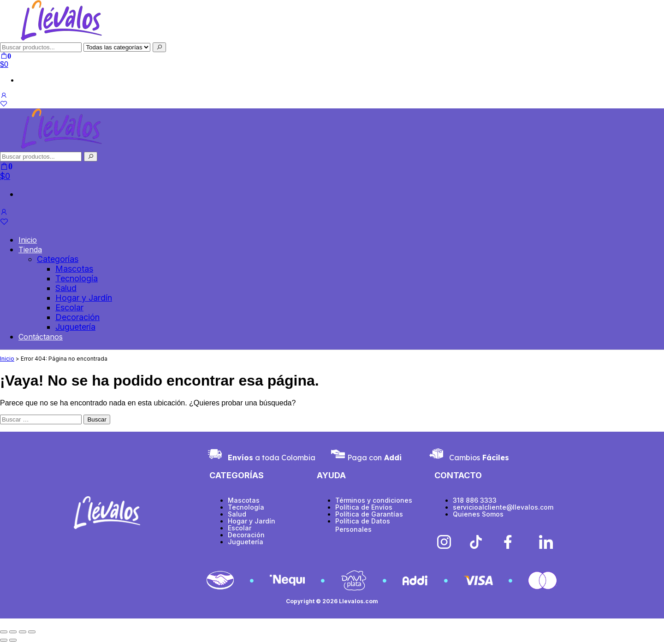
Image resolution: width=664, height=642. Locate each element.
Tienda (30, 249)
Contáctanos (40, 336)
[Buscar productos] (41, 156)
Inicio (27, 239)
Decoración (77, 317)
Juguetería (75, 327)
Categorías (57, 259)
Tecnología (76, 278)
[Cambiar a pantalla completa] (13, 631)
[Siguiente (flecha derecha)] (13, 640)
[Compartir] (22, 631)
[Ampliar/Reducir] (3, 631)
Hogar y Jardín (83, 298)
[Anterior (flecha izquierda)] (3, 640)
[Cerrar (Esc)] (32, 631)
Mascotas (74, 268)
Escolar (69, 307)
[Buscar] (159, 47)
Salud (66, 288)
